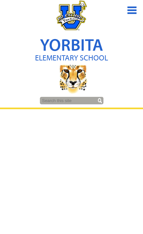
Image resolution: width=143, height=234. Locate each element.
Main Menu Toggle (132, 10)
